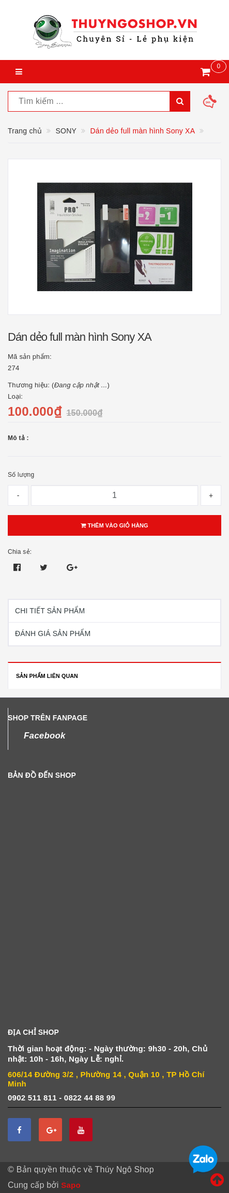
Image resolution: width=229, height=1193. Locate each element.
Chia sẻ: (20, 551)
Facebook (45, 736)
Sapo (71, 1185)
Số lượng (21, 474)
